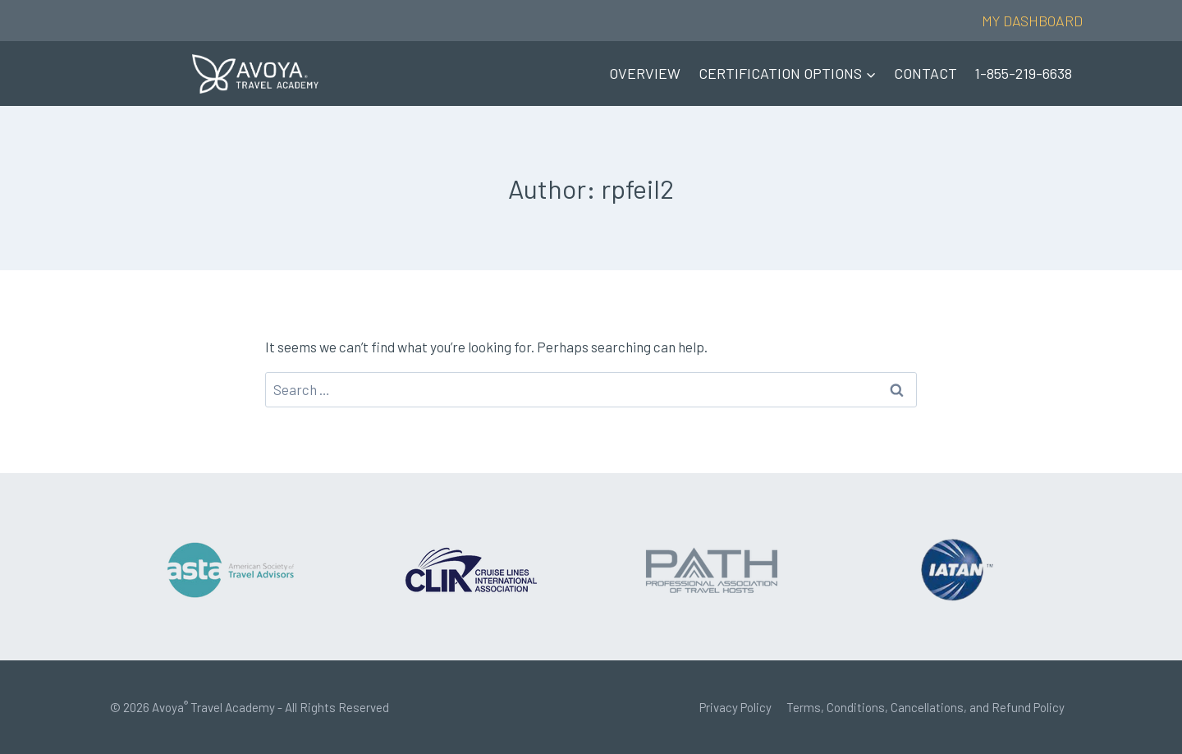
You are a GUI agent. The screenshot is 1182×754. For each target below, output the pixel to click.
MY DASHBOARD (1032, 20)
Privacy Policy (735, 707)
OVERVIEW (644, 73)
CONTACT (925, 73)
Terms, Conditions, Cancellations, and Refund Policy (925, 707)
